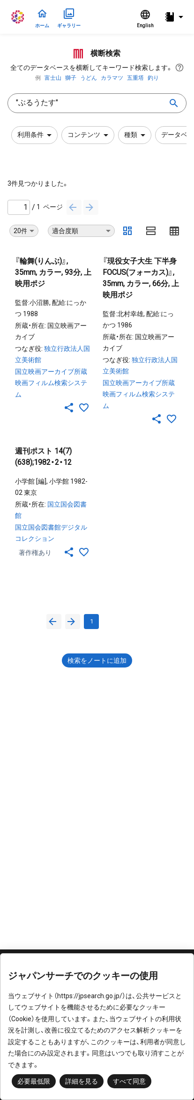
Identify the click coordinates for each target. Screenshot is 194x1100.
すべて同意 (129, 1081)
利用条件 (36, 135)
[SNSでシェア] (68, 407)
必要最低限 (33, 1081)
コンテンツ (89, 135)
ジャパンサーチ (18, 17)
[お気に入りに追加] (83, 407)
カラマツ (112, 78)
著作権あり (35, 552)
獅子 (70, 78)
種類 (136, 135)
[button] (175, 17)
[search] (173, 103)
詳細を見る (81, 1081)
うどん (88, 78)
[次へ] (90, 207)
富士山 (53, 78)
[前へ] (74, 207)
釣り (153, 78)
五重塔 (135, 78)
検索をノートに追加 (97, 660)
